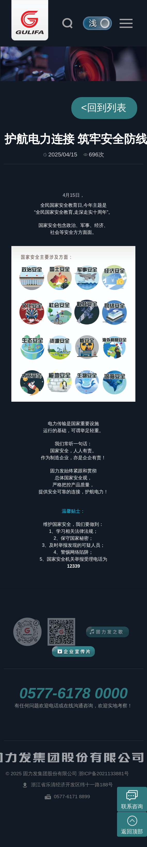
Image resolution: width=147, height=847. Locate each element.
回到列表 (103, 108)
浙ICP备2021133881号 (104, 773)
